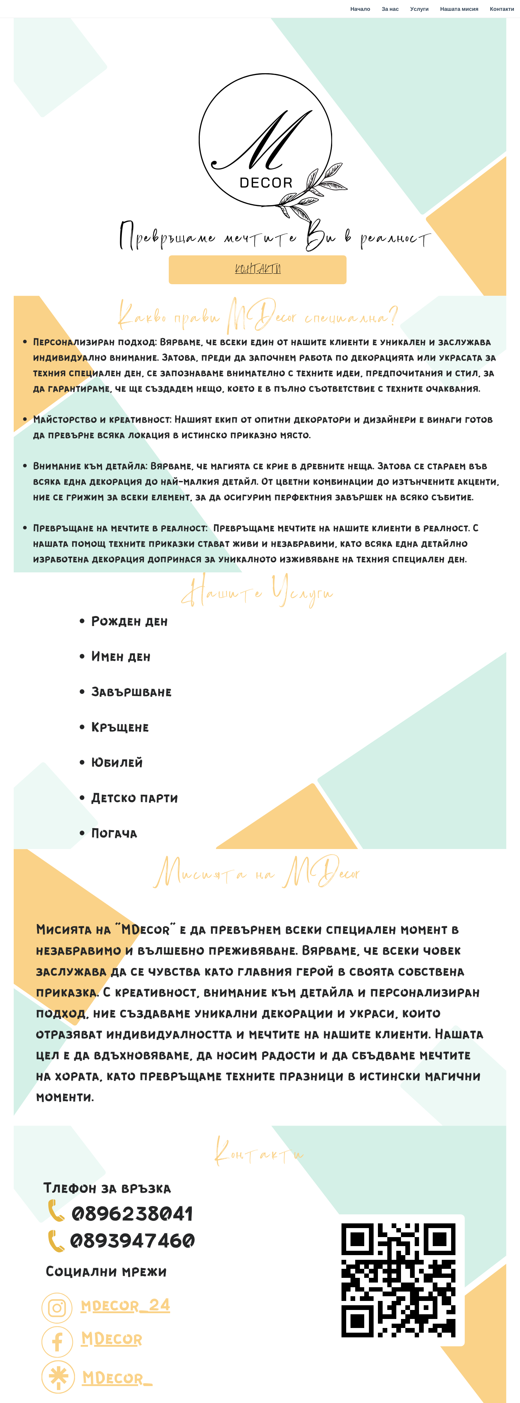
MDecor (112, 1337)
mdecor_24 (125, 1304)
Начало (360, 9)
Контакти (502, 9)
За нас (390, 9)
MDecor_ (117, 1376)
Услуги (419, 9)
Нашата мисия (459, 9)
